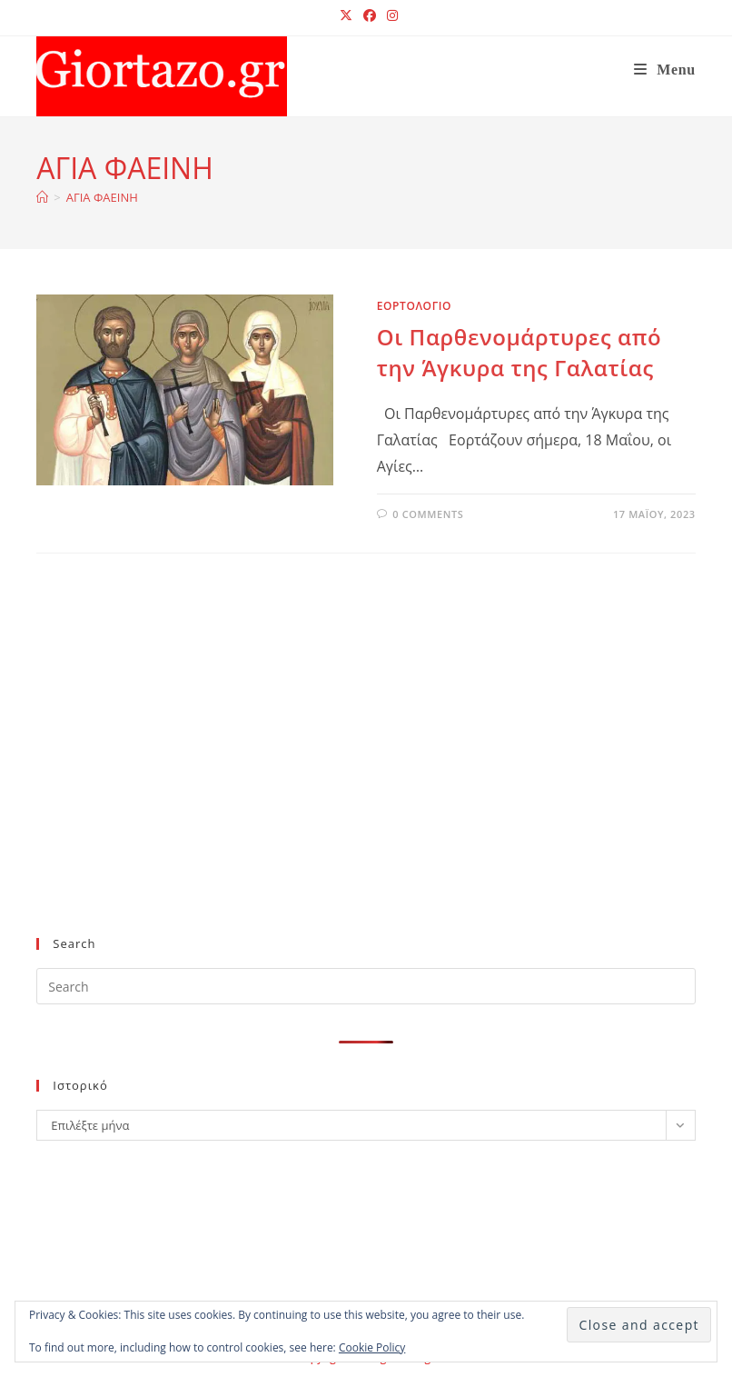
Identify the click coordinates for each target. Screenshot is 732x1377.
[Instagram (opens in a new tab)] (389, 15)
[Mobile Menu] (665, 69)
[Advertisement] (350, 774)
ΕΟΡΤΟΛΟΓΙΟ (414, 306)
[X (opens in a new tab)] (346, 15)
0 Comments (427, 514)
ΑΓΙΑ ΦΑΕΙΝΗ (102, 197)
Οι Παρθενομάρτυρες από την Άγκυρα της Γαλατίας (519, 352)
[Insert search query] (365, 986)
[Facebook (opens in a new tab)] (369, 15)
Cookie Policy (372, 1347)
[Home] (42, 197)
